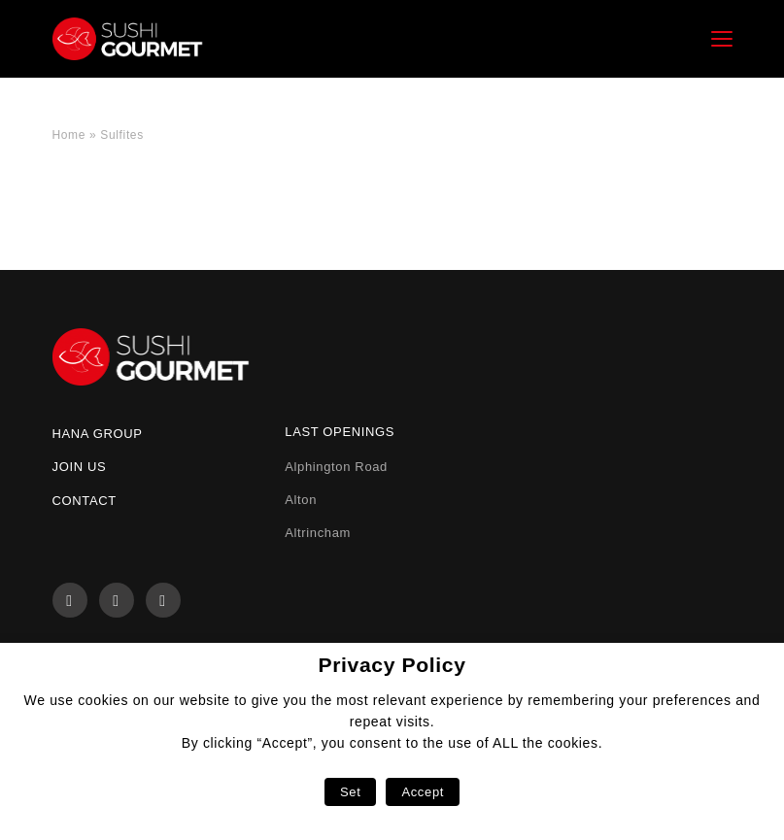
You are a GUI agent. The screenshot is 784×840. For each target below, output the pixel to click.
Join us (79, 466)
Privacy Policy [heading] (391, 665)
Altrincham (318, 532)
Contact (84, 500)
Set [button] (350, 792)
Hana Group (97, 433)
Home (69, 135)
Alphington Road (336, 466)
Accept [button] (422, 792)
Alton (301, 499)
